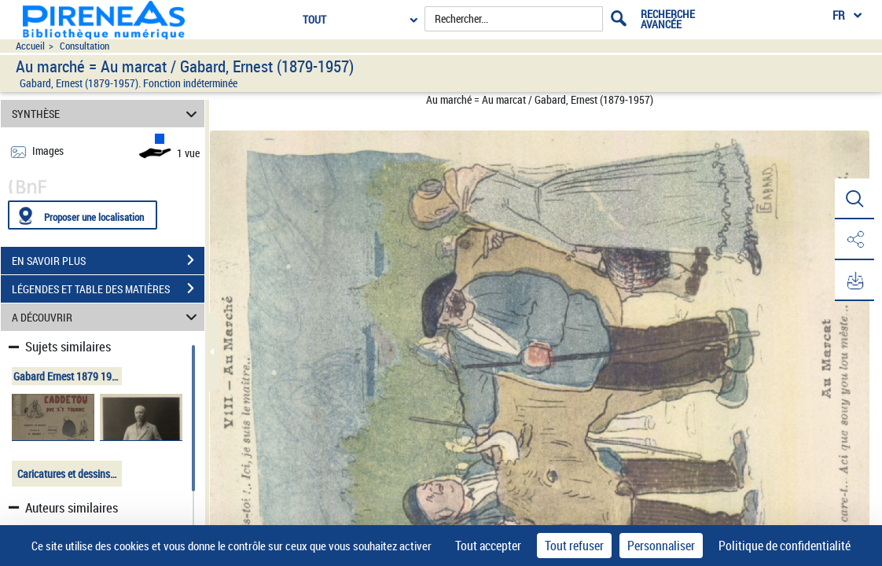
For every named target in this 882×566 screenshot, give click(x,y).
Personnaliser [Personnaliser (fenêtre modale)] (661, 545)
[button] (854, 198)
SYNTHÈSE (106, 113)
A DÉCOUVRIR (106, 317)
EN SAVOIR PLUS (108, 260)
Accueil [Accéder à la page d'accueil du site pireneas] (30, 46)
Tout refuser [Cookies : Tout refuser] (574, 545)
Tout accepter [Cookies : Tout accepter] (488, 545)
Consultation (84, 46)
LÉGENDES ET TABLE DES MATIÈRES (108, 288)
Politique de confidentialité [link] (784, 545)
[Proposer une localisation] (82, 215)
